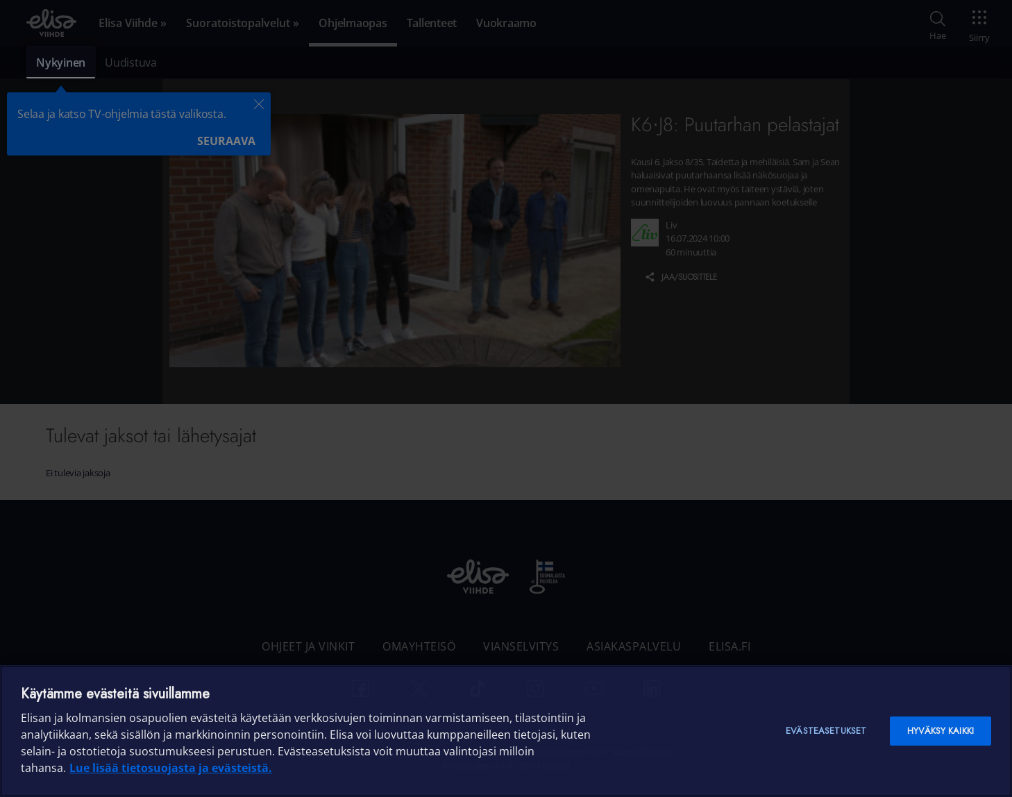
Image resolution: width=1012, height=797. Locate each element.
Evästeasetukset (826, 730)
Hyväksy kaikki (940, 730)
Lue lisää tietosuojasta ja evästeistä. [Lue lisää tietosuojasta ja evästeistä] (170, 767)
